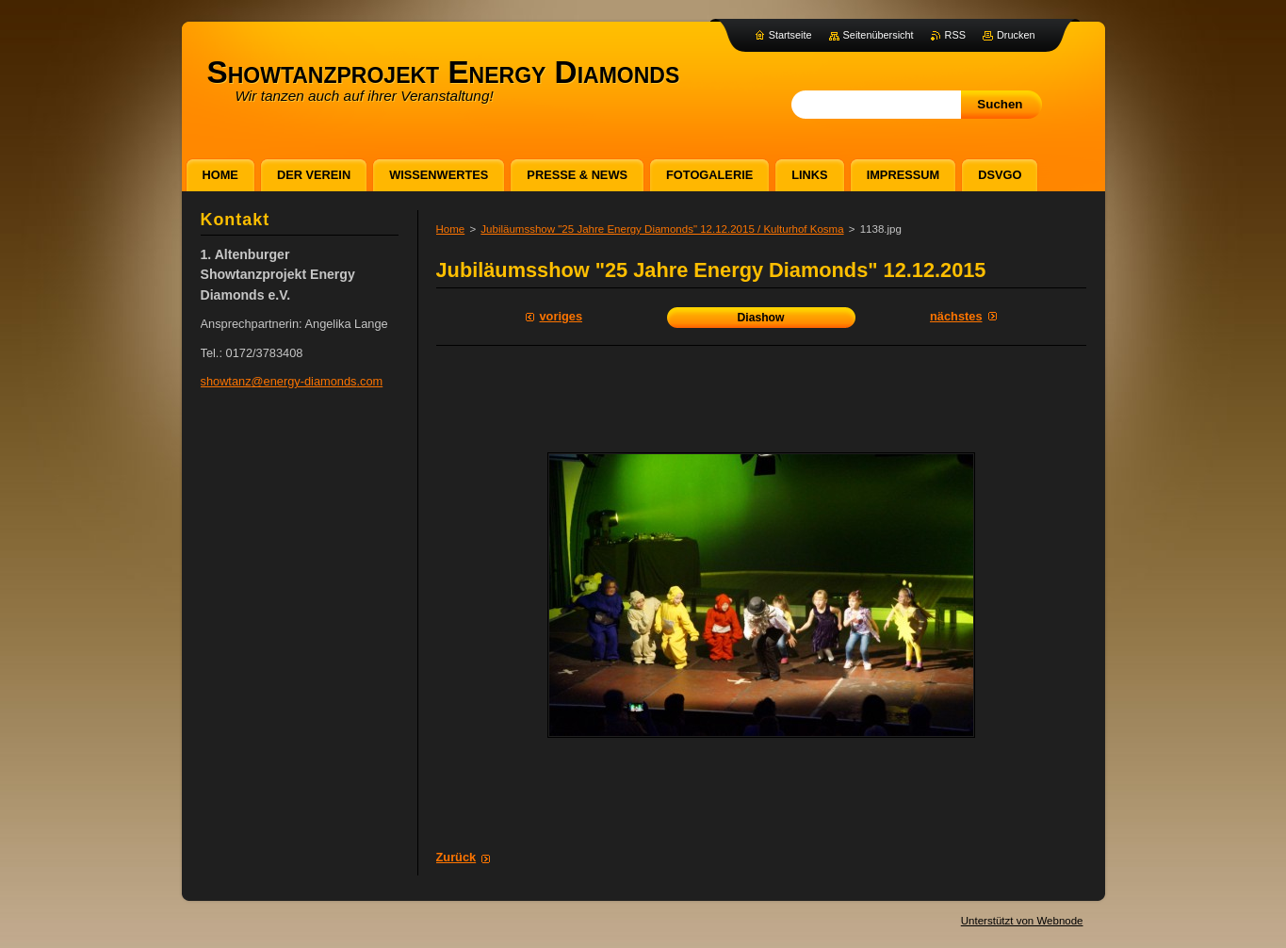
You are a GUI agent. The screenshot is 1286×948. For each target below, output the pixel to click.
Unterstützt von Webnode (1022, 920)
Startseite (790, 35)
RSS (955, 35)
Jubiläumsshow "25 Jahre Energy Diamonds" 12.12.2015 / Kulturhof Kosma (661, 229)
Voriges (561, 316)
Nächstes (956, 316)
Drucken (1016, 35)
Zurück (456, 857)
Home (450, 229)
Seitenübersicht (878, 35)
